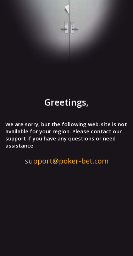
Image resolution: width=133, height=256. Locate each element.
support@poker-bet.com (67, 161)
